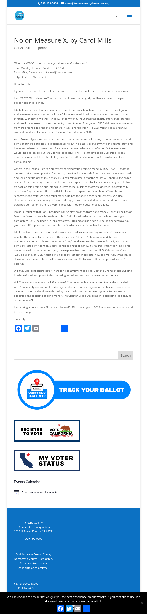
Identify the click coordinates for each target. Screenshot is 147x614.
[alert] (73, 492)
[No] (141, 603)
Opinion (42, 48)
